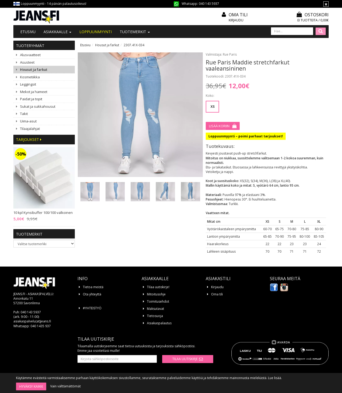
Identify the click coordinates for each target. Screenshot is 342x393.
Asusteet (27, 62)
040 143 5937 (209, 3)
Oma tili (238, 15)
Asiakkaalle (57, 31)
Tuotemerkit (135, 31)
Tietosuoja (155, 316)
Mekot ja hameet (33, 91)
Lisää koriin (219, 126)
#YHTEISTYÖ (92, 308)
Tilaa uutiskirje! (158, 287)
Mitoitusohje (156, 294)
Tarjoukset (28, 139)
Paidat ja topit (31, 99)
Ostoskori (313, 15)
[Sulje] (326, 4)
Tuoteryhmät (30, 45)
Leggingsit (28, 84)
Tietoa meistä (93, 287)
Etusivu (28, 31)
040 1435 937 (40, 326)
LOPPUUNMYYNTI (95, 31)
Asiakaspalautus (159, 323)
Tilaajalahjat (30, 128)
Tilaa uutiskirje (185, 359)
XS (213, 106)
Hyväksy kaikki (31, 386)
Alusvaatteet (30, 54)
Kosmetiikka (30, 77)
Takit (24, 113)
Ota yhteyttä (92, 294)
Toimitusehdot (158, 301)
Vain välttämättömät (65, 386)
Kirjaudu (236, 20)
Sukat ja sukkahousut (37, 106)
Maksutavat (155, 308)
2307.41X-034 (134, 45)
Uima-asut (28, 121)
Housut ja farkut (33, 69)
